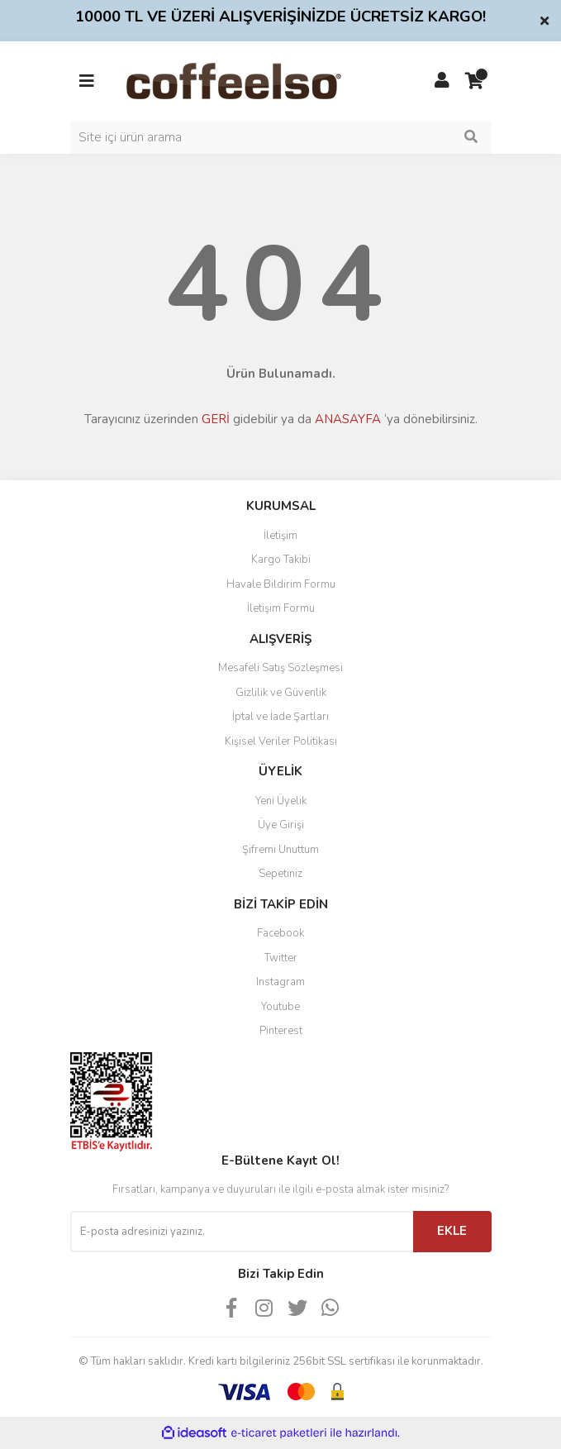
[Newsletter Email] (241, 1231)
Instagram (280, 982)
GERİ (216, 419)
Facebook (280, 933)
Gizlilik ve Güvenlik (280, 692)
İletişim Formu (281, 608)
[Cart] (475, 81)
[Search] (281, 137)
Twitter (280, 958)
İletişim (280, 535)
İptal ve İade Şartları (280, 716)
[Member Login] (442, 81)
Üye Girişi (281, 824)
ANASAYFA (348, 419)
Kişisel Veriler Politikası (281, 741)
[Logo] (260, 80)
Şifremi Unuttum (280, 849)
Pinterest (280, 1030)
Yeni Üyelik (281, 801)
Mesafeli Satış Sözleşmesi (280, 667)
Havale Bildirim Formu (280, 584)
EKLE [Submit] (452, 1231)
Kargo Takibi (281, 559)
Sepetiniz (280, 873)
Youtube (280, 1006)
